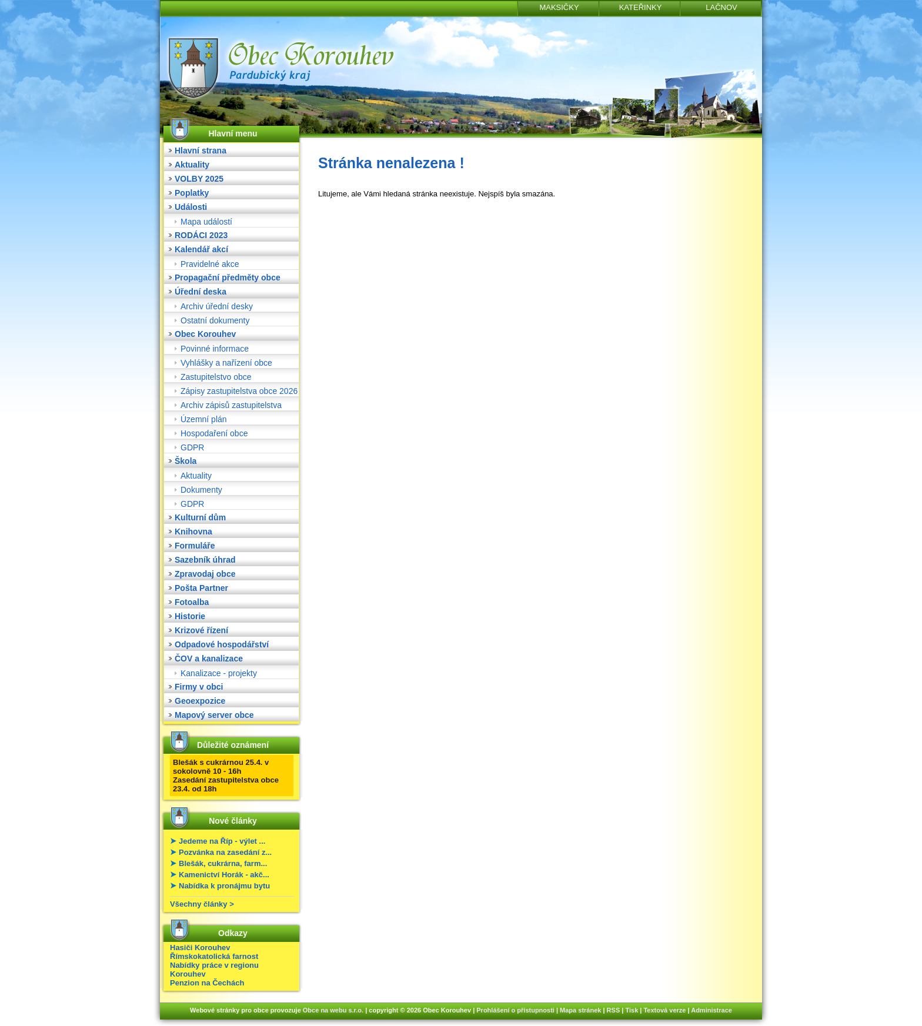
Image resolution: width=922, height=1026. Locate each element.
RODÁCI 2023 (201, 235)
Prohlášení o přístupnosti (515, 1010)
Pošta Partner (201, 588)
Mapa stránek (580, 1010)
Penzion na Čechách (207, 982)
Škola (185, 461)
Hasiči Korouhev (200, 947)
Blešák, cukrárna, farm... (223, 863)
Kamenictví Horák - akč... (224, 874)
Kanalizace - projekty (219, 673)
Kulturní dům (200, 517)
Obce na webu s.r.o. (333, 1010)
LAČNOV (721, 7)
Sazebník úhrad (205, 559)
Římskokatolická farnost (214, 956)
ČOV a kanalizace (209, 658)
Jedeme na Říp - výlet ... (222, 841)
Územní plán (204, 419)
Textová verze (664, 1010)
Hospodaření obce (214, 433)
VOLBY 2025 (199, 178)
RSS (613, 1010)
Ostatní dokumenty (215, 320)
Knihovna (193, 531)
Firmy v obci (199, 686)
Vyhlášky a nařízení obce (226, 362)
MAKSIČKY (559, 7)
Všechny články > (202, 904)
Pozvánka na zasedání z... (225, 852)
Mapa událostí (206, 221)
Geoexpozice (200, 701)
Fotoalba (192, 602)
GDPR (192, 447)
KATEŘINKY (640, 7)
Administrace (711, 1010)
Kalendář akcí (201, 249)
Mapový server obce (214, 715)
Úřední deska (200, 291)
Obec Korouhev (205, 334)
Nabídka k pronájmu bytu (224, 885)
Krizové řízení (201, 630)
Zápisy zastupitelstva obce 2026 (239, 391)
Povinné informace (215, 348)
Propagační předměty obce (227, 277)
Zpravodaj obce (205, 574)
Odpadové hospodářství (222, 644)
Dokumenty (201, 489)
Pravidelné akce (210, 264)
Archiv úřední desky (217, 306)
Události (191, 207)
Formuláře (195, 545)
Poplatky (192, 193)
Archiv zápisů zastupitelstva (231, 405)
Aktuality (192, 164)
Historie (190, 616)
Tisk (631, 1010)
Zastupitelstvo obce (216, 377)
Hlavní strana (200, 150)
